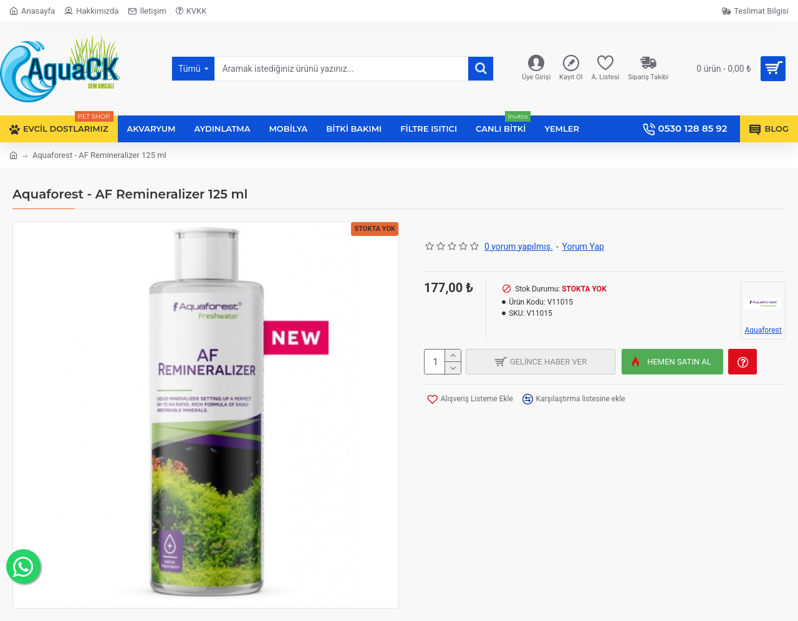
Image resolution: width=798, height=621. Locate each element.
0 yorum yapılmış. (518, 247)
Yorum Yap (583, 247)
